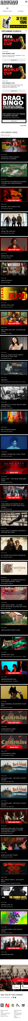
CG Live (23, 1005)
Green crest (12, 1005)
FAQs (15, 1016)
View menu (21, 11)
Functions (3, 1014)
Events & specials (5, 1013)
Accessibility (17, 1014)
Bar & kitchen (4, 1010)
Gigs (2, 1011)
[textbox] (6, 135)
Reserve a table (7, 11)
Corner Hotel (9, 3)
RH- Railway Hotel (18, 1005)
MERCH (15, 1011)
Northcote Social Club (7, 1005)
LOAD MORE (23, 125)
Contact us (17, 1017)
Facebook (16, 987)
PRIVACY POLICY (4, 1016)
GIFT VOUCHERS (18, 1013)
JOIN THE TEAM (17, 1010)
